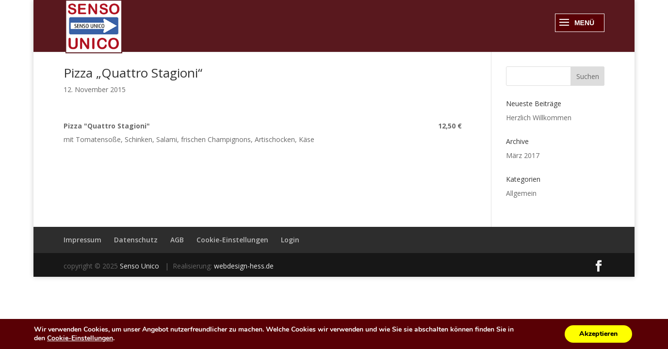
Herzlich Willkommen (538, 117)
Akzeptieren (598, 333)
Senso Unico (140, 265)
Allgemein (521, 193)
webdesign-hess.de (244, 265)
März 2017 (522, 155)
